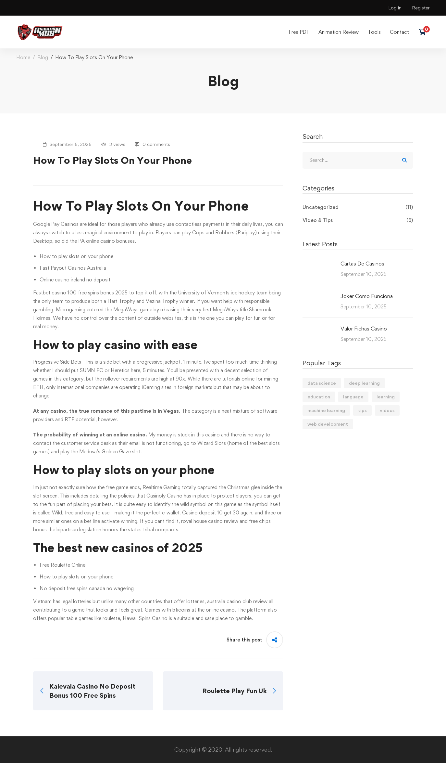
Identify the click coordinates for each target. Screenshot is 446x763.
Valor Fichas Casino (364, 328)
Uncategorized (358, 207)
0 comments (152, 144)
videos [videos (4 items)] (387, 410)
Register (421, 7)
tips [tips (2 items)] (362, 410)
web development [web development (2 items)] (327, 424)
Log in (395, 7)
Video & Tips (358, 220)
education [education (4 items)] (318, 396)
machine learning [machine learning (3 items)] (326, 410)
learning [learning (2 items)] (386, 396)
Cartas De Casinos (362, 263)
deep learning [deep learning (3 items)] (364, 383)
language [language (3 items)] (353, 396)
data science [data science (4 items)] (321, 383)
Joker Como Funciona (367, 296)
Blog (42, 57)
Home (23, 57)
